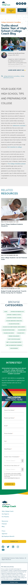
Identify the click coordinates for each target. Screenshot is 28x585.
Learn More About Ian (16, 70)
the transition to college (14, 147)
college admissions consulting (12, 76)
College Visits (20, 333)
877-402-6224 (9, 378)
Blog (3, 526)
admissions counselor (19, 125)
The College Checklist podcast (16, 163)
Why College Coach (7, 511)
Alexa (5, 311)
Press (3, 531)
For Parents (5, 516)
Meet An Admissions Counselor (14, 345)
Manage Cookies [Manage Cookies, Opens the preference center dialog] (14, 582)
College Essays (21, 329)
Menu (21, 10)
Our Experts (5, 514)
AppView (4, 533)
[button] (3, 10)
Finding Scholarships (14, 336)
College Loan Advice (9, 333)
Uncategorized (14, 348)
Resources (5, 521)
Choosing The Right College (14, 317)
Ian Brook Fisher (20, 53)
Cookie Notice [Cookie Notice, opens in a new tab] (16, 579)
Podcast (4, 524)
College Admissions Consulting (14, 320)
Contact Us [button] (11, 10)
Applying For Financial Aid (17, 311)
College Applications (14, 323)
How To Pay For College (14, 339)
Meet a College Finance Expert (14, 342)
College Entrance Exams (8, 329)
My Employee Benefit (8, 536)
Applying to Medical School (14, 314)
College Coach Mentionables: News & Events (14, 326)
